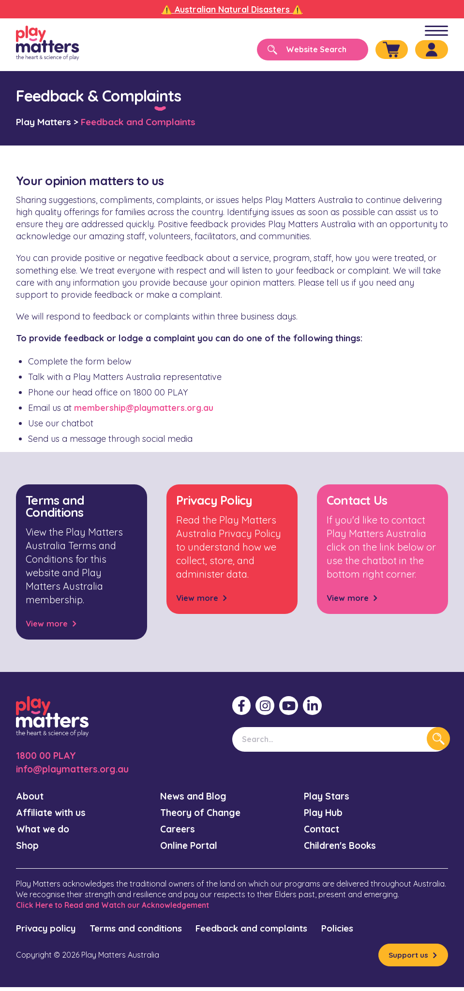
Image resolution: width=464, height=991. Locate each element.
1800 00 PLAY (47, 755)
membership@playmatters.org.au (144, 407)
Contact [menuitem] (323, 830)
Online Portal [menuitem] (191, 847)
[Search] (304, 49)
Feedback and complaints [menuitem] (274, 931)
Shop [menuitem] (27, 847)
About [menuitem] (30, 796)
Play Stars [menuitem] (328, 796)
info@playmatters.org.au (76, 769)
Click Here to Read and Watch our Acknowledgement (116, 907)
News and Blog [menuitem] (195, 796)
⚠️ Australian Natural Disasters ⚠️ (232, 9)
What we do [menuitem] (44, 830)
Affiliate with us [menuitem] (53, 813)
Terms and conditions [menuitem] (147, 931)
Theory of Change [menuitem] (203, 813)
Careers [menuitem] (179, 830)
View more (48, 623)
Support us (407, 958)
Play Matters (43, 122)
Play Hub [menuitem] (324, 813)
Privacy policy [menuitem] (48, 931)
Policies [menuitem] (368, 931)
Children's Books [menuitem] (342, 847)
